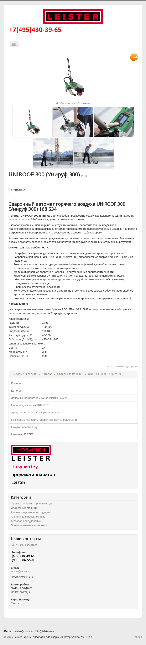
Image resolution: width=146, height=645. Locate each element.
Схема (15, 603)
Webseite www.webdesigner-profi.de (122, 367)
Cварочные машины (24, 507)
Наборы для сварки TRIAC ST (30, 405)
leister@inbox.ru (20, 571)
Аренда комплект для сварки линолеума (36, 412)
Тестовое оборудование (26, 521)
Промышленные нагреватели (29, 525)
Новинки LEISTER (22, 434)
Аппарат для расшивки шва (28, 516)
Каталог (16, 390)
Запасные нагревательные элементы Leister (39, 397)
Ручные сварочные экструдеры (30, 512)
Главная (16, 383)
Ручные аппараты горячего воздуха (33, 503)
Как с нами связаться (24, 544)
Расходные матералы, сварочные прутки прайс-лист (44, 419)
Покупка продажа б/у (24, 427)
